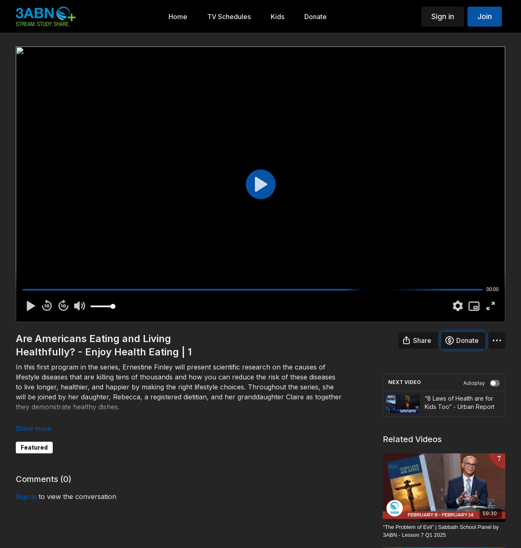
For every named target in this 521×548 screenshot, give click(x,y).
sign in (26, 496)
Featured (34, 447)
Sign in (442, 16)
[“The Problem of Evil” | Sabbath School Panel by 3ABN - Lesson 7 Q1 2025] (444, 531)
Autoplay (481, 383)
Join (484, 16)
